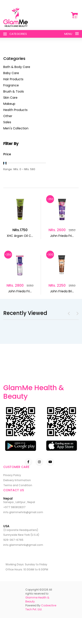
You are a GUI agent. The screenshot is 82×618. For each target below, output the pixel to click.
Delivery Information (17, 480)
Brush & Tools (13, 91)
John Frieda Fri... (62, 236)
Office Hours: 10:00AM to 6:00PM (26, 569)
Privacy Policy (12, 475)
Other (7, 116)
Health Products (15, 110)
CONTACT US (13, 490)
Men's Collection (15, 128)
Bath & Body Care (16, 67)
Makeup (9, 104)
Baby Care (11, 73)
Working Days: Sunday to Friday (26, 564)
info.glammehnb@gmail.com (23, 512)
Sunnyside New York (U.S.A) (21, 535)
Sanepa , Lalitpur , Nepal (19, 502)
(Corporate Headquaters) (20, 530)
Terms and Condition (17, 485)
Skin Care (10, 97)
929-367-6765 (13, 540)
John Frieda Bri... (62, 291)
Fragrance (11, 85)
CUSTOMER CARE (16, 467)
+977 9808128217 (14, 507)
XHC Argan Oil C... (20, 236)
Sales (7, 122)
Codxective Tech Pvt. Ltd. (40, 607)
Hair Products (13, 79)
